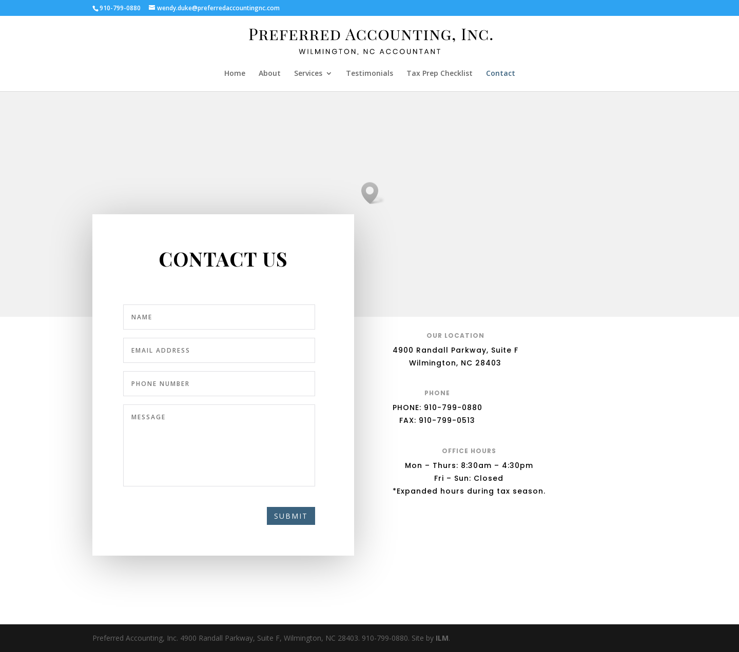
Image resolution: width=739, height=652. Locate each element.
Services (308, 74)
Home (234, 74)
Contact (500, 74)
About (270, 74)
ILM (442, 638)
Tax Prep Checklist (439, 74)
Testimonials (369, 74)
